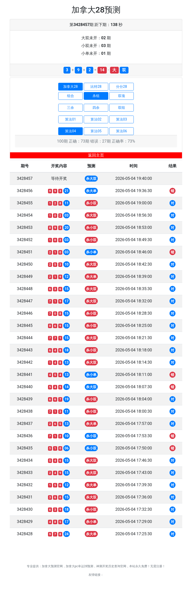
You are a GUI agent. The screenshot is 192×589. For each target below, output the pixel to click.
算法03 (121, 119)
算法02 (96, 119)
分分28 (121, 87)
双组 (121, 108)
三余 (70, 108)
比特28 (96, 87)
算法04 (70, 131)
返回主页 (96, 155)
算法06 (121, 131)
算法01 (70, 119)
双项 (121, 96)
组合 (70, 96)
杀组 (96, 96)
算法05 (96, 131)
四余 (96, 108)
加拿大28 (70, 87)
